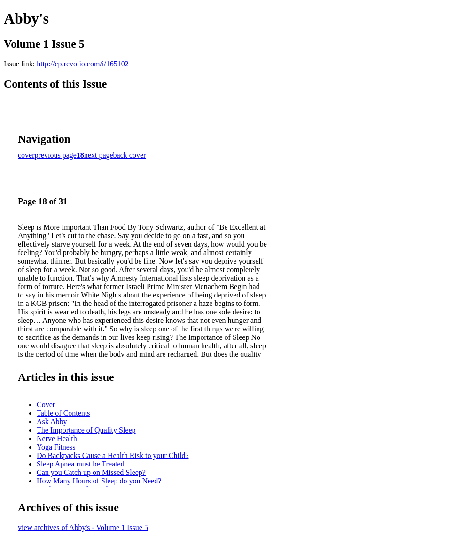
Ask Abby (52, 422)
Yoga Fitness (56, 447)
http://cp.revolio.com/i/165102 (83, 64)
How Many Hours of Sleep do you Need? (99, 481)
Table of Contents (63, 413)
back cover (129, 155)
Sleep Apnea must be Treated (81, 464)
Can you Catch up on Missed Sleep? (91, 472)
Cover (46, 405)
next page (98, 155)
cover (26, 155)
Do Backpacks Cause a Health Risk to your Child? (113, 455)
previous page (56, 155)
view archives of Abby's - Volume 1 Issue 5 (83, 527)
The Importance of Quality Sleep (86, 430)
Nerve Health (57, 438)
